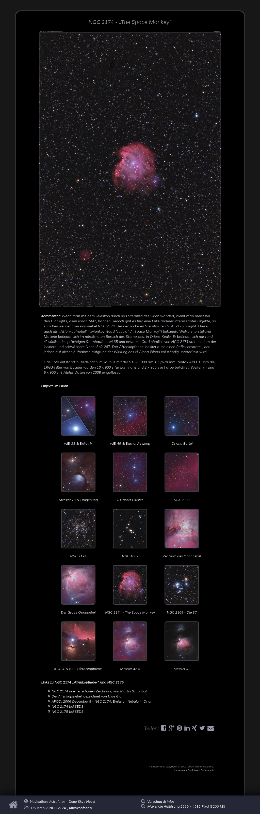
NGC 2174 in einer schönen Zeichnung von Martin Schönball (99, 691)
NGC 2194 (78, 533)
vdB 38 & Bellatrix (78, 421)
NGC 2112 (182, 477)
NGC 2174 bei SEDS (67, 707)
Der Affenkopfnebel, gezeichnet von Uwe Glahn (88, 696)
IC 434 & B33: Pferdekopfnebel (78, 646)
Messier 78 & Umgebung (78, 477)
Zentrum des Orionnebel (182, 533)
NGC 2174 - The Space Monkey (130, 590)
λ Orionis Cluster (130, 477)
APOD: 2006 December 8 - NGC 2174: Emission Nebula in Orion (102, 702)
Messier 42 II (130, 646)
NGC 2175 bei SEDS (67, 712)
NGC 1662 (130, 533)
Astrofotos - (66, 802)
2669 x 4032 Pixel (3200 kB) (186, 807)
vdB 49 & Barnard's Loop (130, 421)
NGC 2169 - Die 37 (182, 590)
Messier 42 (182, 646)
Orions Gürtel (182, 421)
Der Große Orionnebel (78, 590)
